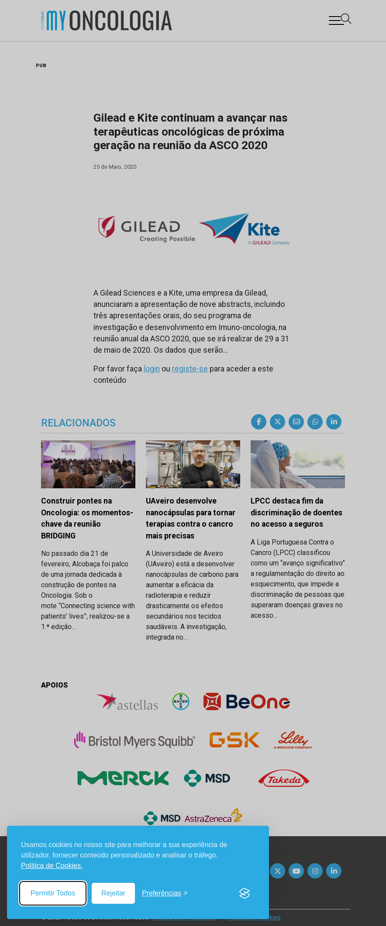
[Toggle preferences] (164, 893)
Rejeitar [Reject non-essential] (113, 893)
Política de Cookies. (52, 865)
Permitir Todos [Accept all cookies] (53, 893)
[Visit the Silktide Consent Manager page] (244, 893)
